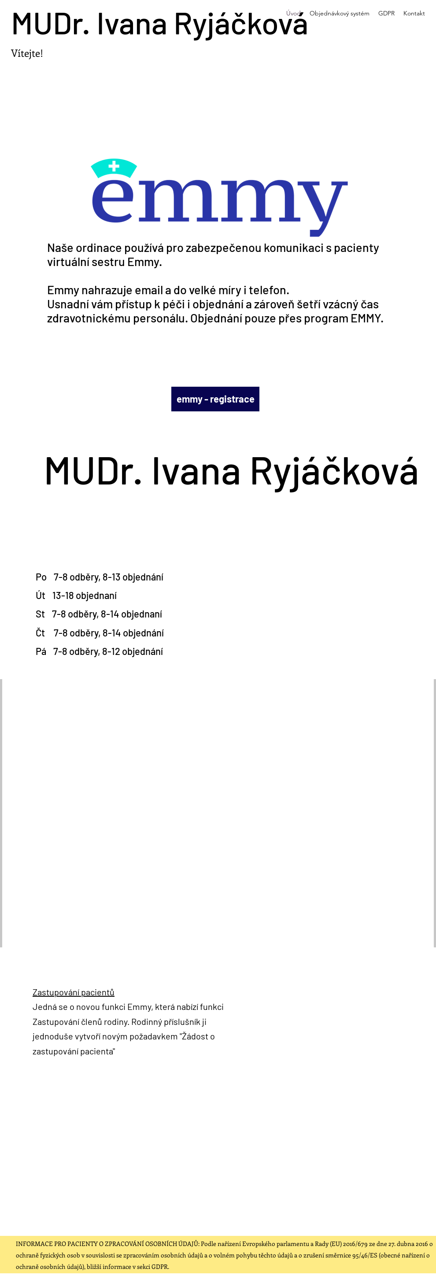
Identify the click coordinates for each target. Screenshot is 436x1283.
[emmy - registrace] (215, 399)
